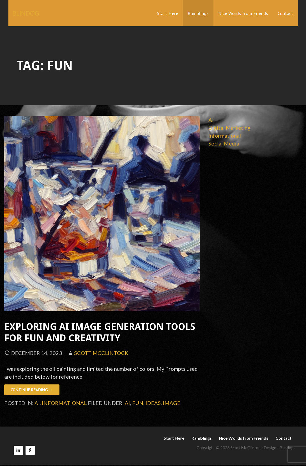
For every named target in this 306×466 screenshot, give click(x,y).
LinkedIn (18, 450)
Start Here (167, 13)
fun (137, 403)
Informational (64, 403)
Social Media (223, 143)
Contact (285, 13)
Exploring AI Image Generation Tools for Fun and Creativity (99, 332)
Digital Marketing (229, 127)
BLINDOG (25, 13)
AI (37, 403)
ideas (153, 403)
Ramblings (198, 13)
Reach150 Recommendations (30, 450)
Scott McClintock (101, 353)
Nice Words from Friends (243, 13)
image (171, 403)
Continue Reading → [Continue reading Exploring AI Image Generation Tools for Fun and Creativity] (32, 389)
